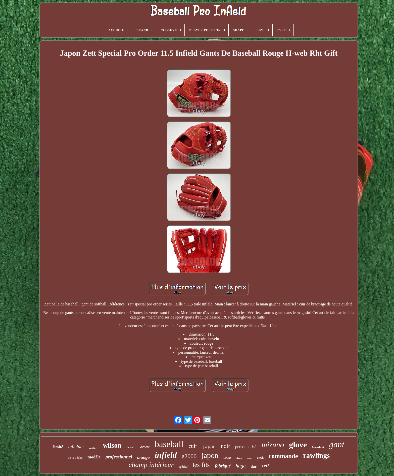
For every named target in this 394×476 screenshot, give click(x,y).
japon (210, 455)
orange (143, 457)
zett (265, 465)
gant (336, 444)
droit (239, 458)
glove (298, 444)
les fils (201, 464)
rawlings (316, 455)
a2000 (189, 456)
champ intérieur (151, 464)
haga (241, 465)
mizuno (273, 444)
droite (145, 447)
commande (283, 456)
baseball (169, 444)
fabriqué (223, 465)
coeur (227, 457)
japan (209, 446)
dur (254, 466)
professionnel (119, 456)
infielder (76, 446)
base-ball (318, 447)
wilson (112, 445)
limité (58, 447)
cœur (249, 458)
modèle (94, 457)
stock (260, 457)
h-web (130, 447)
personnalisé (246, 446)
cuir (192, 446)
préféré (93, 447)
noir (225, 446)
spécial (183, 466)
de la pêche (75, 457)
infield (166, 454)
